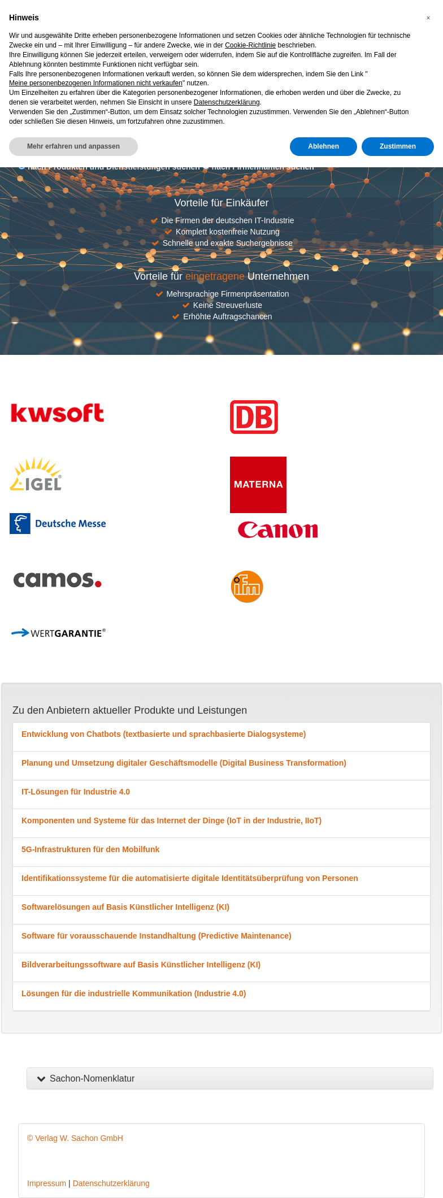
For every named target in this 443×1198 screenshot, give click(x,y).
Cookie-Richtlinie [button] (250, 45)
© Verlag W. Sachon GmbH (75, 1138)
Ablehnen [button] (323, 146)
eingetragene (215, 276)
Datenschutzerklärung (111, 1183)
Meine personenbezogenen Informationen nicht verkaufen (96, 83)
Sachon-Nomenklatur (85, 1078)
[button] (428, 18)
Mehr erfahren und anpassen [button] (73, 146)
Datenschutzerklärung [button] (227, 102)
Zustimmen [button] (398, 146)
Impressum (46, 1183)
